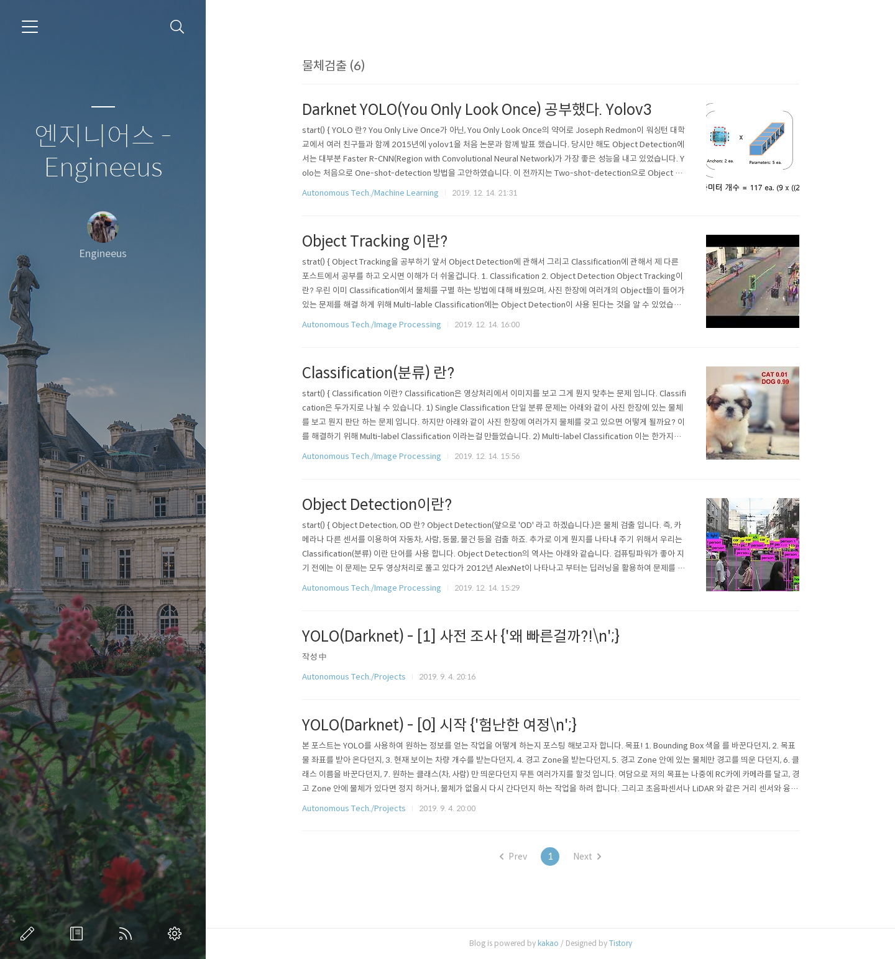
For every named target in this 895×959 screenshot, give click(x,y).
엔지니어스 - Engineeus (103, 152)
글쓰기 (30, 933)
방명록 (79, 933)
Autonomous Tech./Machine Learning (370, 193)
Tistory (620, 943)
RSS (128, 933)
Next (587, 856)
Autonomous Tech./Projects (354, 676)
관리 (177, 933)
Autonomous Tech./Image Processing (371, 324)
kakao (548, 943)
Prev (513, 856)
